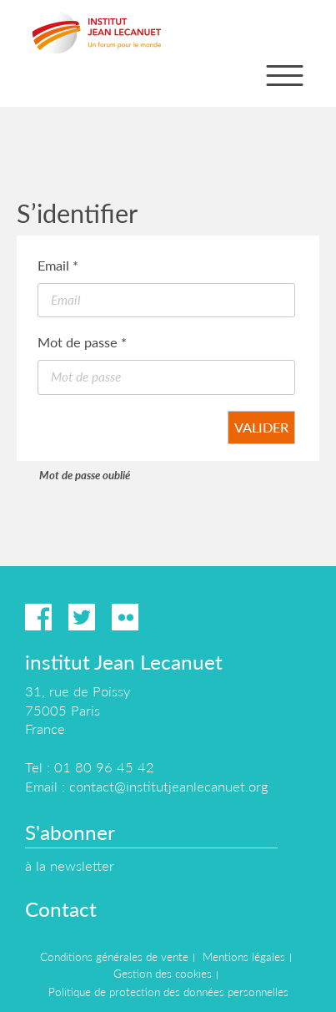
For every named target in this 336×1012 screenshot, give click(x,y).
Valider (261, 427)
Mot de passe (82, 342)
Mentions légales (244, 957)
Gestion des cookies (162, 973)
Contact (61, 909)
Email (58, 265)
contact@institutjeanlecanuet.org (168, 786)
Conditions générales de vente (114, 957)
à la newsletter (69, 865)
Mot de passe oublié (84, 475)
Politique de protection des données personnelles (168, 992)
